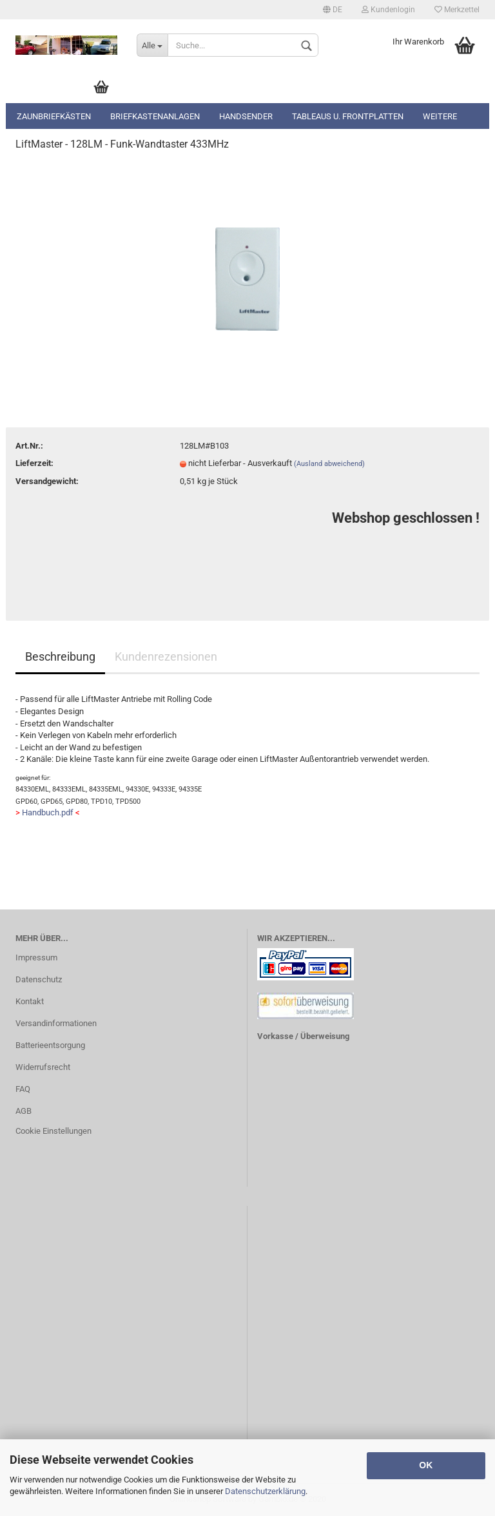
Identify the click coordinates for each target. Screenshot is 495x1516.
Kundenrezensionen (166, 656)
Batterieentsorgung (50, 1045)
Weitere (440, 116)
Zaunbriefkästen (54, 116)
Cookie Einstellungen (53, 1131)
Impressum (36, 957)
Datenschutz (38, 979)
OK (425, 1465)
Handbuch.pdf (47, 812)
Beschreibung (60, 656)
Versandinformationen (56, 1023)
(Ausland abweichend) (329, 464)
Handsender (246, 116)
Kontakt (29, 1001)
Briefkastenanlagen (155, 116)
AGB (23, 1111)
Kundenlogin (388, 9)
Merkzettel (457, 9)
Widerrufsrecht (42, 1067)
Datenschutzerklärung (265, 1491)
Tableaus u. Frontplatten (347, 116)
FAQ (22, 1089)
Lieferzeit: (34, 463)
